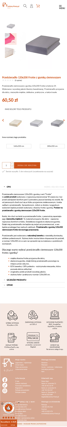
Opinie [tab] (8, 285)
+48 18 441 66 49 (47, 386)
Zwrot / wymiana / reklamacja (51, 367)
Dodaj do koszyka (27, 165)
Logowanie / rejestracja (23, 363)
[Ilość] (6, 165)
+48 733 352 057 (47, 390)
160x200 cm (18, 146)
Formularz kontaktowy (22, 386)
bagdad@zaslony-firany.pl (50, 397)
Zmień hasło (19, 365)
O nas (17, 381)
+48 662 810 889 (47, 394)
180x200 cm (52, 146)
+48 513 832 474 (21, 407)
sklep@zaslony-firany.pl (23, 409)
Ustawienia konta (21, 369)
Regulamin (19, 388)
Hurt (42, 371)
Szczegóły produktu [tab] (14, 280)
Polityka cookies (20, 392)
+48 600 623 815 (21, 416)
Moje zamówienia (21, 367)
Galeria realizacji (21, 383)
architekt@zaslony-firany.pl (50, 413)
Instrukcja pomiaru (47, 369)
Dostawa (44, 363)
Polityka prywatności (22, 390)
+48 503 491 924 (21, 420)
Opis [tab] (33, 186)
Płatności (44, 365)
